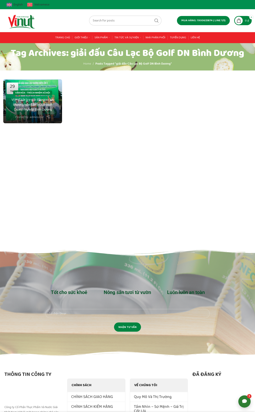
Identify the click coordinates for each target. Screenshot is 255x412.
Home (87, 63)
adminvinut (37, 117)
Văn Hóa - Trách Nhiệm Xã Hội (32, 93)
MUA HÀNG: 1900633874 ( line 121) (203, 20)
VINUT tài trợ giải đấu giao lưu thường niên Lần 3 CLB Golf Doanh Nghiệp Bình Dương (32, 104)
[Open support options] (244, 401)
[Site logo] (22, 20)
